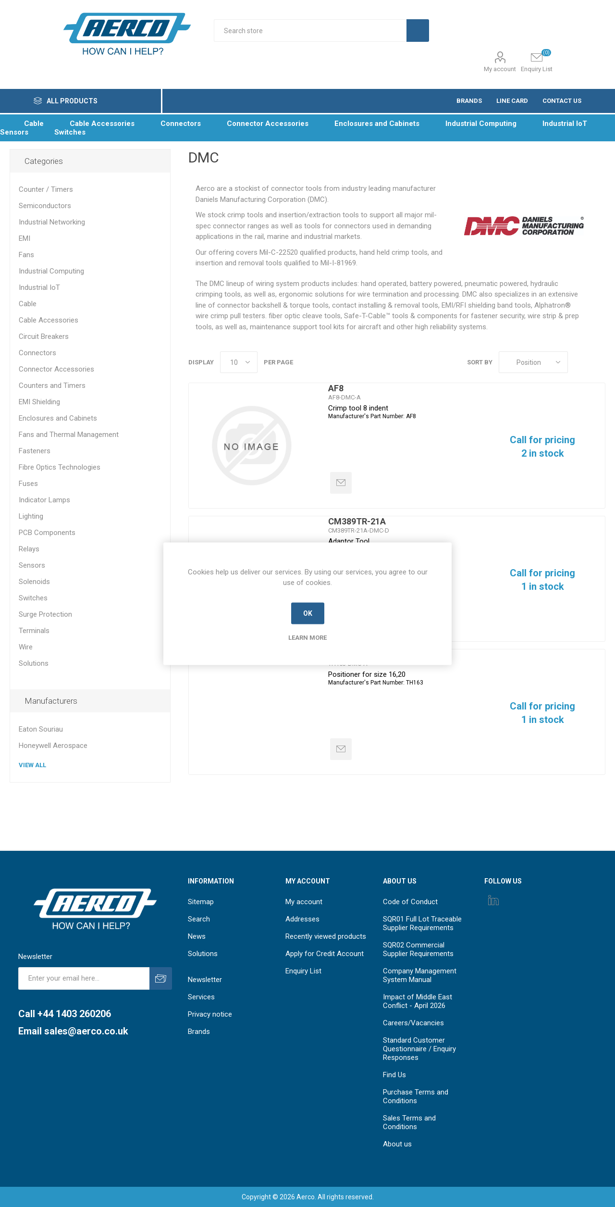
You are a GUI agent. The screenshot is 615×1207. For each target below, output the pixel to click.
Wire (26, 647)
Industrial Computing (51, 271)
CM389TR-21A (357, 521)
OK (307, 613)
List (598, 362)
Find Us (394, 1074)
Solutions (34, 663)
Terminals (34, 630)
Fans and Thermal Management (69, 434)
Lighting (31, 516)
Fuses (28, 483)
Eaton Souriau (41, 729)
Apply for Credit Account (324, 953)
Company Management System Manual (419, 975)
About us (397, 1144)
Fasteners (34, 451)
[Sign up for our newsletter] (83, 978)
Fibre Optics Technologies (59, 467)
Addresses (302, 919)
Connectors (37, 352)
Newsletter (205, 979)
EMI (24, 238)
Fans (26, 254)
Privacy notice (210, 1014)
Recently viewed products (325, 936)
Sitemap (201, 901)
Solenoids (34, 581)
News (197, 936)
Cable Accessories (48, 320)
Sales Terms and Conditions (409, 1122)
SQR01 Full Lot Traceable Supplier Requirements (422, 923)
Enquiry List (303, 971)
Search (199, 919)
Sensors (32, 565)
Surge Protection (45, 614)
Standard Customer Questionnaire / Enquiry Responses (419, 1049)
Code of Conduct (410, 901)
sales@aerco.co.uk (86, 1031)
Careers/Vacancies (413, 1023)
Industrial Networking (52, 222)
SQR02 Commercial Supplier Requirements (418, 949)
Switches (33, 598)
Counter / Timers (46, 189)
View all (32, 765)
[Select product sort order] (533, 362)
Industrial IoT (39, 287)
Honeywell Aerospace (53, 745)
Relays (29, 549)
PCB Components (47, 532)
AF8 (336, 388)
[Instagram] (493, 900)
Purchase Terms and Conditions (415, 1096)
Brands (199, 1031)
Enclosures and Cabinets (58, 418)
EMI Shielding (39, 402)
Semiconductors (45, 205)
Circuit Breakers (44, 336)
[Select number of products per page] (239, 362)
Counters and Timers (52, 385)
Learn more (307, 637)
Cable (28, 303)
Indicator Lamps (44, 500)
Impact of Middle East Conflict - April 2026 (417, 1001)
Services (201, 997)
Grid (580, 362)
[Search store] (310, 30)
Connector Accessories (56, 369)
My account (500, 69)
